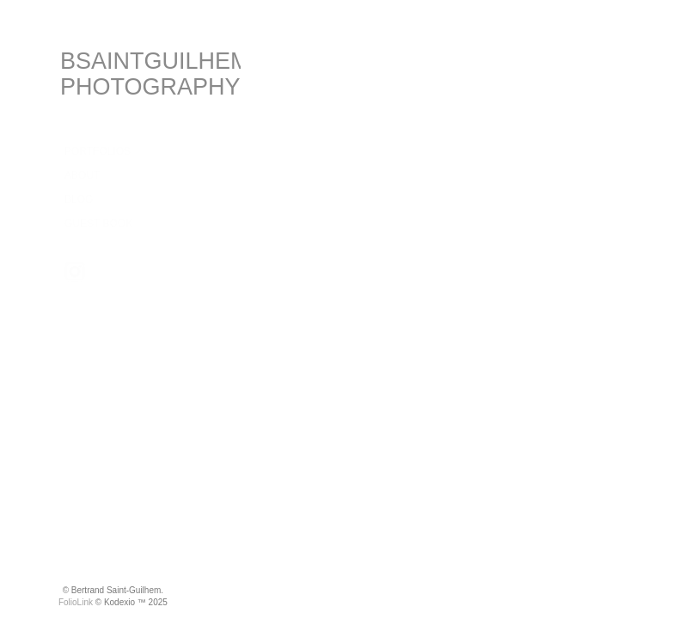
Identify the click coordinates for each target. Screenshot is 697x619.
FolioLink (75, 602)
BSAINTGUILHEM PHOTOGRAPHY (155, 74)
